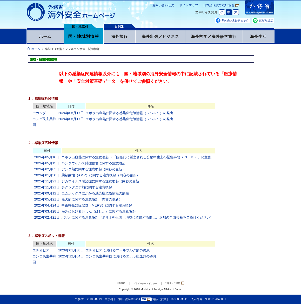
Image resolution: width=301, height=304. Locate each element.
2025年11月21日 (47, 181)
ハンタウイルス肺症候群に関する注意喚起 (93, 163)
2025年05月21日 (47, 199)
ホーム (45, 36)
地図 (146, 299)
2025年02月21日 (47, 217)
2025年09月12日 (47, 193)
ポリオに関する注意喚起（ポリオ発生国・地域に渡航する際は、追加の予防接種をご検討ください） (137, 217)
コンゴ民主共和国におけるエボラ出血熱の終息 (121, 256)
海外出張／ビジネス (160, 36)
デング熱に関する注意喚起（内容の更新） (93, 169)
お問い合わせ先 (163, 5)
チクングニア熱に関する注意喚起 (86, 187)
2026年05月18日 (47, 157)
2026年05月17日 (71, 113)
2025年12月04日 (71, 256)
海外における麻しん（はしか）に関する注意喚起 (98, 211)
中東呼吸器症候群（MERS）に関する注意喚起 (96, 205)
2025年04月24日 (47, 205)
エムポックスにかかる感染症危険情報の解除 (95, 193)
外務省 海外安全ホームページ (71, 12)
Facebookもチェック (235, 20)
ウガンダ (39, 113)
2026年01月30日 (47, 175)
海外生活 (258, 36)
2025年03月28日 (47, 211)
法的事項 (112, 283)
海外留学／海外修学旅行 (213, 36)
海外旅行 (119, 36)
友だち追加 (266, 20)
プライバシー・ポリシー (144, 283)
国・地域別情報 (83, 36)
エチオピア (41, 250)
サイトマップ (188, 5)
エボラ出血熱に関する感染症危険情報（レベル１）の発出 (129, 113)
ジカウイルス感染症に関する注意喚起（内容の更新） (101, 181)
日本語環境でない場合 (221, 5)
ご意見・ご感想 (182, 283)
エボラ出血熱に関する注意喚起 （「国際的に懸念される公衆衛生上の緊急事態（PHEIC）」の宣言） (138, 157)
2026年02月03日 (47, 169)
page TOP (290, 293)
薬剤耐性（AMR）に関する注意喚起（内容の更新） (100, 175)
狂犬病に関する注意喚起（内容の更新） (91, 199)
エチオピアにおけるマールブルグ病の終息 (118, 250)
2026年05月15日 (47, 163)
